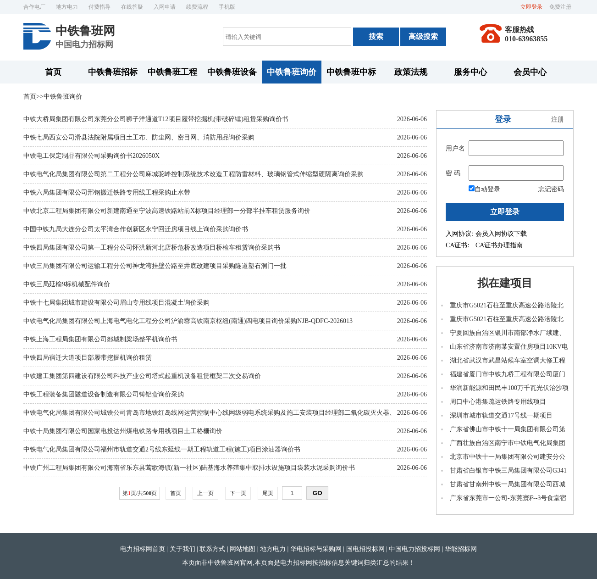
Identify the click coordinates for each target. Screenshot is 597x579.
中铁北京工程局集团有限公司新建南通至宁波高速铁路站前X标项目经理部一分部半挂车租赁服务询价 (166, 210)
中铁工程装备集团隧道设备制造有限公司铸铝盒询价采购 (103, 394)
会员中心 (530, 72)
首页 (53, 72)
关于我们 (182, 549)
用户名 (455, 148)
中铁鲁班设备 (232, 72)
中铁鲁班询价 (291, 72)
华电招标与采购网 (316, 549)
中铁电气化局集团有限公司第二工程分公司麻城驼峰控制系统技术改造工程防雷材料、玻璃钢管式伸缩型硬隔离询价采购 (193, 174)
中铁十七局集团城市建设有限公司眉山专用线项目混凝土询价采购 (116, 302)
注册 (557, 119)
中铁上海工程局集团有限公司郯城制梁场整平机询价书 (100, 339)
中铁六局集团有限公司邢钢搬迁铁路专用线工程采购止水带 (106, 192)
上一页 (205, 493)
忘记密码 (551, 189)
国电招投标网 (365, 549)
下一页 (238, 493)
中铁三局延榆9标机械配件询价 (66, 284)
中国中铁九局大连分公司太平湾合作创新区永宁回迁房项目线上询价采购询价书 (135, 229)
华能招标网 (461, 549)
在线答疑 (132, 7)
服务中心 (470, 72)
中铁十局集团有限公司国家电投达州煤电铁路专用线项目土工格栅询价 (122, 431)
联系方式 (212, 549)
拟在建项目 (504, 283)
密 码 (453, 173)
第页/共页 (139, 493)
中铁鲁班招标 (113, 72)
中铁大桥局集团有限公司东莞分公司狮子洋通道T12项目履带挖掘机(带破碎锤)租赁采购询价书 (155, 119)
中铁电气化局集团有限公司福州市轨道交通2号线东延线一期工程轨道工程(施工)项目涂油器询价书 (161, 449)
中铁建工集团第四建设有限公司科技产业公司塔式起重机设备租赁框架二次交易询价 (142, 376)
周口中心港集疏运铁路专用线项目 (498, 401)
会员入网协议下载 (501, 233)
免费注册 (560, 7)
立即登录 (531, 7)
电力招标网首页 (142, 549)
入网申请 (165, 7)
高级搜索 (423, 36)
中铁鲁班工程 (172, 72)
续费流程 (197, 7)
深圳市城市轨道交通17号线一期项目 (501, 415)
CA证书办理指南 (499, 245)
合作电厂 (34, 7)
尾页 (268, 493)
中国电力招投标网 (414, 549)
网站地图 (242, 549)
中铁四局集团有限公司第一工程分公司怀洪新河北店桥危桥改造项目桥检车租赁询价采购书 (151, 247)
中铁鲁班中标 (351, 72)
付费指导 (99, 7)
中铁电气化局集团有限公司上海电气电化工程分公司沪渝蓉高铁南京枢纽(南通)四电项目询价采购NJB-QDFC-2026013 (188, 320)
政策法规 (410, 72)
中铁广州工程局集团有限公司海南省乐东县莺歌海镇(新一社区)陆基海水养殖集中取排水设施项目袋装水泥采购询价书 (189, 467)
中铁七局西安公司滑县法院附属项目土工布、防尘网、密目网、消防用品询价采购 (138, 137)
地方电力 (67, 7)
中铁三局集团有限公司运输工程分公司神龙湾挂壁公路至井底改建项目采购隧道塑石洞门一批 (155, 265)
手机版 (227, 7)
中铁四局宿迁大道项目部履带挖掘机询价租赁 (87, 357)
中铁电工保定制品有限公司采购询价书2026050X (91, 155)
